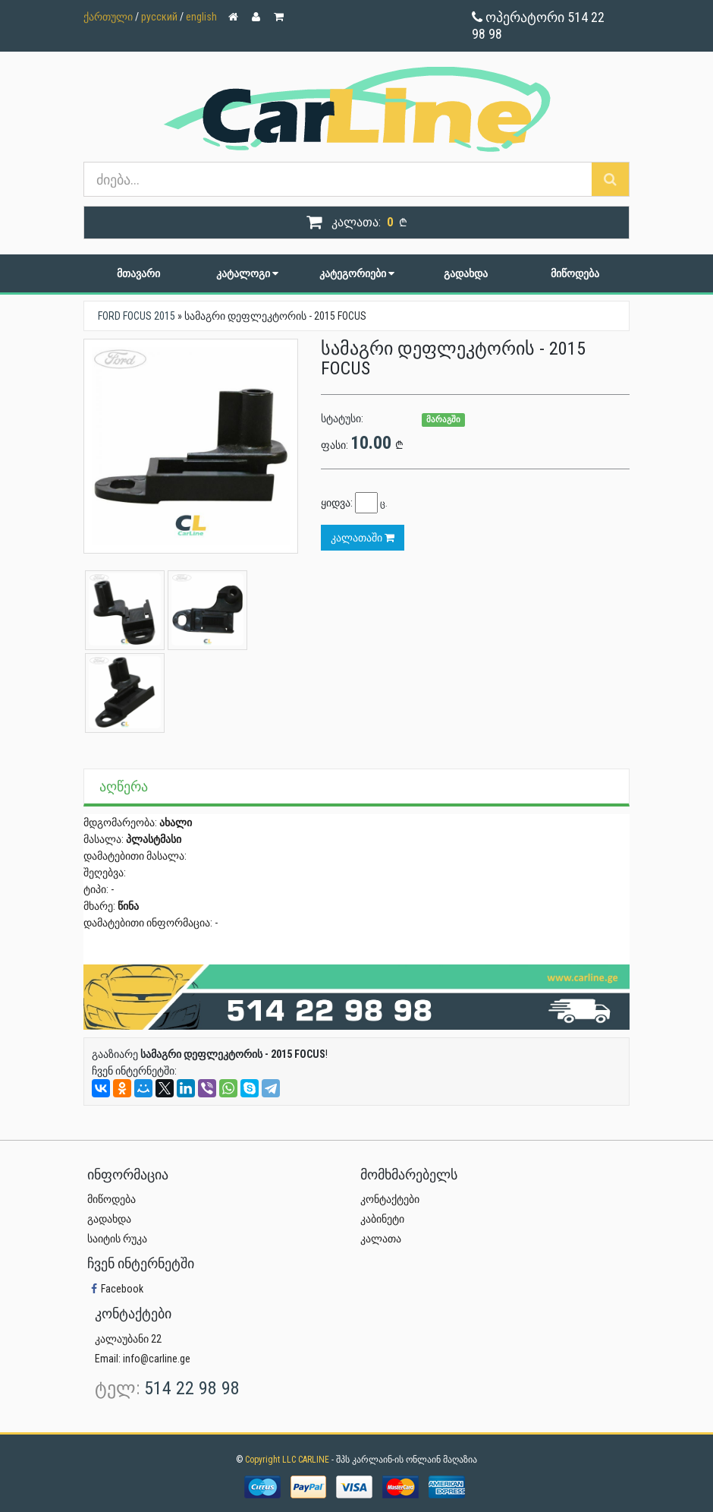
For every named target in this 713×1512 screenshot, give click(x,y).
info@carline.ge (156, 1359)
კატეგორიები (356, 273)
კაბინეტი (382, 1219)
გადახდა (466, 273)
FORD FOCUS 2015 (136, 316)
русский (159, 17)
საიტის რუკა (117, 1239)
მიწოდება (575, 273)
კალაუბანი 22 (128, 1339)
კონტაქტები (389, 1199)
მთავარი (138, 273)
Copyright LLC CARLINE (288, 1459)
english (201, 17)
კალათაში (362, 538)
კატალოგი (247, 273)
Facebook (115, 1289)
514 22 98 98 (192, 1388)
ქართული (108, 17)
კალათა (380, 1239)
